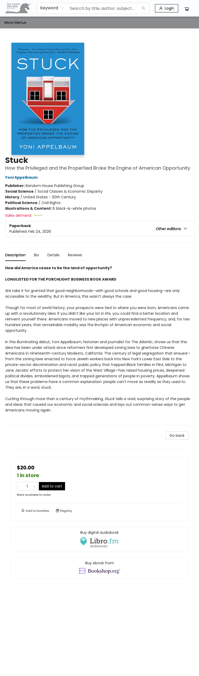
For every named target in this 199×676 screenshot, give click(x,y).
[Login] (166, 8)
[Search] (143, 8)
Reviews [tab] (75, 255)
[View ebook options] (99, 568)
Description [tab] (15, 255)
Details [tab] (53, 255)
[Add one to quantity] (34, 486)
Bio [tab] (36, 255)
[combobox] (52, 8)
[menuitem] (10, 22)
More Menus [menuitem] (158, 22)
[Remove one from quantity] (20, 486)
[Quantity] (27, 486)
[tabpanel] (99, 345)
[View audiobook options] (99, 539)
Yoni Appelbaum (22, 177)
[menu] (99, 22)
